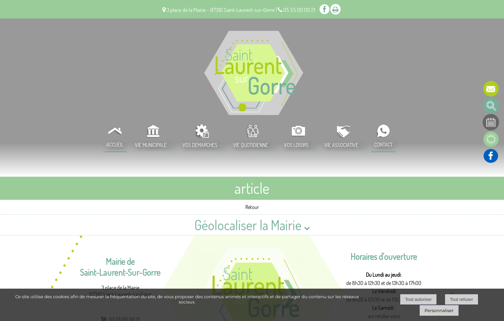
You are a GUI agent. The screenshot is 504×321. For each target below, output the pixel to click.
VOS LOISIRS (296, 145)
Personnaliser (439, 310)
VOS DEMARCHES (199, 145)
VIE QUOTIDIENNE (250, 145)
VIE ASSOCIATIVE (341, 145)
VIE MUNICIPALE (151, 145)
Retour (252, 207)
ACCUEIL (115, 144)
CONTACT (383, 144)
